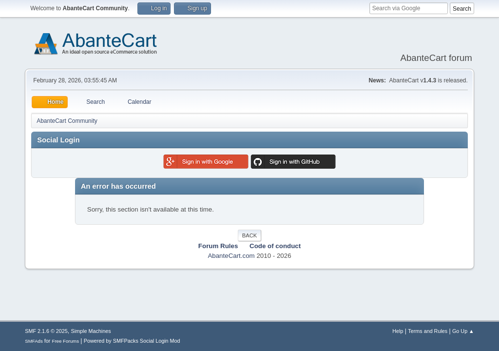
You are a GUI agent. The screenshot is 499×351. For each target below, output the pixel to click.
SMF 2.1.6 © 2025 (46, 331)
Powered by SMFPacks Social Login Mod (132, 341)
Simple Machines (91, 331)
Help (397, 331)
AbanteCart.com (231, 255)
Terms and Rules (427, 331)
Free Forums (65, 341)
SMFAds (34, 341)
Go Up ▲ (463, 331)
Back (249, 235)
